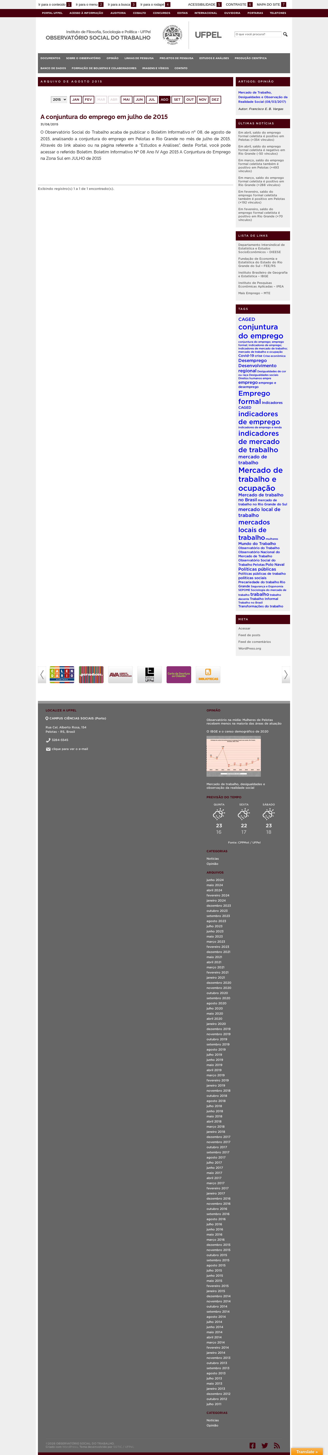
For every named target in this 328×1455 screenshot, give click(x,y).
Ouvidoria (232, 13)
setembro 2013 (218, 1368)
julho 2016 (214, 1224)
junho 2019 (215, 1059)
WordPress (70, 1446)
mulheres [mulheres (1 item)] (272, 538)
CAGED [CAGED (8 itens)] (246, 319)
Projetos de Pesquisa (176, 58)
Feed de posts (249, 635)
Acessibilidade (205, 4)
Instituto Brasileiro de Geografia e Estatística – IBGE (263, 274)
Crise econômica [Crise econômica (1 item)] (274, 355)
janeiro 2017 (216, 1193)
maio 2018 (214, 1116)
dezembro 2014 (219, 1296)
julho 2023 (214, 926)
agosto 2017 (216, 1157)
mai (126, 99)
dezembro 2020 (219, 982)
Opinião (113, 58)
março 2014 (216, 1342)
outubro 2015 (217, 1255)
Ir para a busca (122, 4)
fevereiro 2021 (218, 972)
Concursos (161, 13)
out (190, 99)
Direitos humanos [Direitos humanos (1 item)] (250, 378)
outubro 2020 (217, 993)
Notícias (213, 858)
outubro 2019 (217, 1039)
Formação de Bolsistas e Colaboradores (104, 68)
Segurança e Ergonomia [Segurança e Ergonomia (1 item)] (267, 586)
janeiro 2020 (216, 1023)
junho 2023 (215, 931)
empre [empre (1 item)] (267, 378)
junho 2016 (215, 1229)
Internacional (205, 13)
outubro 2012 (217, 1399)
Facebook (252, 1445)
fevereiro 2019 (218, 1080)
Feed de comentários (254, 641)
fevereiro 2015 (218, 1285)
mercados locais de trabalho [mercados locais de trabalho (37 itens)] (254, 529)
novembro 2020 (219, 987)
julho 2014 (214, 1321)
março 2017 (215, 1183)
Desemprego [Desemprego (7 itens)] (252, 360)
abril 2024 (214, 890)
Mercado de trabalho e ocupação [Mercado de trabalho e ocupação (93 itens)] (260, 479)
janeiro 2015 (216, 1291)
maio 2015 (214, 1280)
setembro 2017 (218, 1152)
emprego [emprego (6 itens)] (248, 382)
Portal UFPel (52, 13)
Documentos (50, 58)
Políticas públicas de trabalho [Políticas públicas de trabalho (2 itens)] (262, 574)
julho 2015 (214, 1270)
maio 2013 (214, 1383)
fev (88, 99)
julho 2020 (215, 1008)
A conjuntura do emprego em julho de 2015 (104, 116)
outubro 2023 (217, 910)
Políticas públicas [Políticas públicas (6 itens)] (257, 569)
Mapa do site (271, 4)
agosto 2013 (216, 1373)
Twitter (264, 1445)
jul (152, 99)
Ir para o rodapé (155, 4)
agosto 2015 (216, 1265)
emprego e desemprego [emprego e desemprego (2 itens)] (257, 385)
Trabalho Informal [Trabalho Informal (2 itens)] (264, 599)
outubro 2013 (217, 1363)
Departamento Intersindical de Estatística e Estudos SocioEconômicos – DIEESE (261, 248)
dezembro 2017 (218, 1136)
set (177, 99)
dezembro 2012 (218, 1393)
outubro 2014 (217, 1306)
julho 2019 (214, 1054)
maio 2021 (214, 957)
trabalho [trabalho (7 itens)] (259, 594)
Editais (182, 13)
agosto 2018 (216, 1100)
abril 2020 (214, 1018)
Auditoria (118, 13)
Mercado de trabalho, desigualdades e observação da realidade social (236, 785)
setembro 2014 (218, 1311)
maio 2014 (214, 1332)
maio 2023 (215, 936)
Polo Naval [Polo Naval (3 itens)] (274, 564)
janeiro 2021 (216, 977)
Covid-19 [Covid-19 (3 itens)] (246, 356)
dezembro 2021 (218, 951)
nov (203, 99)
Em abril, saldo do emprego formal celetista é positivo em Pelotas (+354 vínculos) (261, 136)
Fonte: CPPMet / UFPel (244, 842)
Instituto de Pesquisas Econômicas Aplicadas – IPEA (261, 284)
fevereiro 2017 (218, 1188)
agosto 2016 (216, 1219)
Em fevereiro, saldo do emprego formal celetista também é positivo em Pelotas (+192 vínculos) (261, 197)
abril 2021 (214, 962)
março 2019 (216, 1075)
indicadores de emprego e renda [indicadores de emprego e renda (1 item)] (260, 427)
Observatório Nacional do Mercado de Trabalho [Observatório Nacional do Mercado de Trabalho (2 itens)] (259, 554)
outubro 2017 (217, 1147)
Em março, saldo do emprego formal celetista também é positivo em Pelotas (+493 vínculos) (261, 166)
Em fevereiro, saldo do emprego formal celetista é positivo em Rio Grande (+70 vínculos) (260, 214)
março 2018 (216, 1126)
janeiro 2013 (216, 1388)
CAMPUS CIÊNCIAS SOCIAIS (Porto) (76, 718)
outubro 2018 (217, 1095)
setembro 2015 (218, 1260)
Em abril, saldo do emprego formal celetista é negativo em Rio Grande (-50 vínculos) (261, 150)
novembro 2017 (218, 1142)
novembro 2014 (219, 1301)
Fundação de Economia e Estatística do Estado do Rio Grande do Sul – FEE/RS (260, 262)
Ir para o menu (90, 4)
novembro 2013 (218, 1357)
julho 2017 (214, 1162)
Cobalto (139, 13)
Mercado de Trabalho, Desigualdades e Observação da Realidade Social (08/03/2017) (263, 97)
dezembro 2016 (219, 1198)
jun (139, 99)
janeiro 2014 (216, 1352)
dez (215, 99)
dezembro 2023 (219, 905)
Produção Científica (251, 58)
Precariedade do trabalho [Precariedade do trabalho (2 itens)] (258, 582)
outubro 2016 (217, 1208)
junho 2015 (215, 1275)
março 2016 (216, 1239)
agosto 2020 (217, 1003)
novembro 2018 (219, 1090)
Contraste (239, 4)
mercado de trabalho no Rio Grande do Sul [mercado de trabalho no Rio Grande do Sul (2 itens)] (262, 502)
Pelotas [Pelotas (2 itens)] (259, 565)
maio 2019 (214, 1065)
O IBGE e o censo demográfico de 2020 (238, 731)
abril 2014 (214, 1337)
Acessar (244, 628)
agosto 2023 (216, 921)
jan (75, 99)
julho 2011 (214, 1404)
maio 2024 (215, 885)
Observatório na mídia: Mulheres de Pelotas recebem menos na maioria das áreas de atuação (244, 721)
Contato (181, 68)
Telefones (278, 13)
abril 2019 (214, 1070)
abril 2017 (214, 1178)
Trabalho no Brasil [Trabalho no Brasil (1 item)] (250, 602)
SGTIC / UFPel (123, 1446)
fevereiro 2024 (218, 895)
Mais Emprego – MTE (254, 293)
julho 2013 (214, 1378)
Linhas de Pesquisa (139, 58)
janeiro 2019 (216, 1085)
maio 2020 (215, 1013)
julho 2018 (214, 1106)
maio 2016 (214, 1234)
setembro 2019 (218, 1044)
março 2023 (216, 941)
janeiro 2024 (216, 900)
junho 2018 (215, 1111)
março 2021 (215, 967)
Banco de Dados (53, 68)
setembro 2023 (218, 916)
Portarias (255, 13)
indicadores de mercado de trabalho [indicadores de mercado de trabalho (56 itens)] (259, 441)
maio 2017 (214, 1172)
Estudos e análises (214, 58)
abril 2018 (214, 1121)
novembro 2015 (218, 1250)
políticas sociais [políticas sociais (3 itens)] (252, 578)
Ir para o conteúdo (54, 4)
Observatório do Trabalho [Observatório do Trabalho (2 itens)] (259, 548)
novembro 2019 (219, 1034)
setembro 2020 (218, 998)
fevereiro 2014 (218, 1347)
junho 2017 (215, 1167)
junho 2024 (215, 880)
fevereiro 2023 (218, 946)
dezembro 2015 (218, 1244)
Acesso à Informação (86, 13)
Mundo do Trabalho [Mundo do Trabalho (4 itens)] (257, 543)
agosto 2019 (216, 1049)
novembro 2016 (219, 1203)
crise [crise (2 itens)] (258, 356)
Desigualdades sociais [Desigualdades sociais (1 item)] (263, 374)
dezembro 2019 (219, 1029)
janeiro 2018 (216, 1131)
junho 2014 (215, 1327)
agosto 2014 (216, 1316)
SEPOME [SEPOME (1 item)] (244, 589)
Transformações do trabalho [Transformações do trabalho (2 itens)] (260, 606)
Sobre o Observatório (83, 58)
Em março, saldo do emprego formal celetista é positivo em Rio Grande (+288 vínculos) (261, 181)
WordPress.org (249, 648)
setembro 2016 (218, 1214)
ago (164, 99)
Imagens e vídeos (155, 68)
